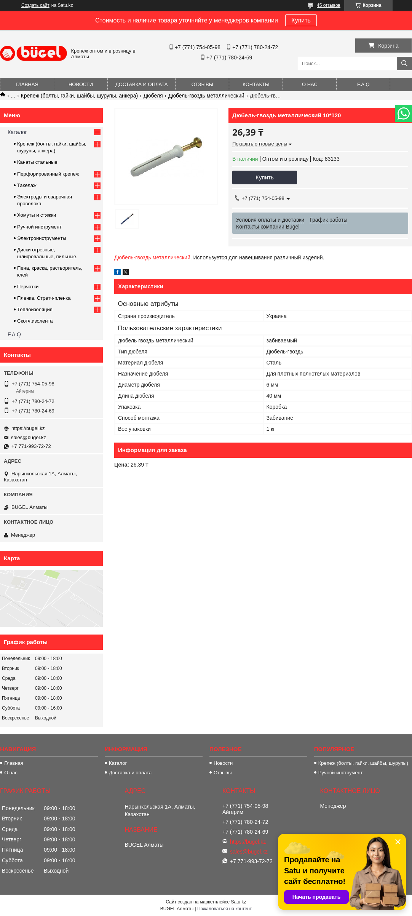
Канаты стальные (37, 162)
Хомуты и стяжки (36, 215)
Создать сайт (35, 5)
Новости (81, 84)
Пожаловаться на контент (224, 908)
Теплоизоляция (35, 309)
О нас (310, 84)
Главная (27, 84)
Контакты (256, 84)
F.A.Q (363, 84)
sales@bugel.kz (28, 437)
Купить (301, 20)
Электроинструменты (41, 238)
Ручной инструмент (39, 227)
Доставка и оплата (141, 84)
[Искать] (404, 63)
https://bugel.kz (28, 428)
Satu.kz (238, 902)
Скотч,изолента (35, 321)
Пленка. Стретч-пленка (43, 298)
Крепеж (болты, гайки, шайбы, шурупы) (363, 763)
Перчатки (27, 286)
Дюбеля (153, 96)
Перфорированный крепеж (48, 174)
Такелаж (27, 185)
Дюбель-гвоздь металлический (206, 96)
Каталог (17, 132)
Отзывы (202, 84)
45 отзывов (328, 5)
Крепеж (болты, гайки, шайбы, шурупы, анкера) (79, 96)
